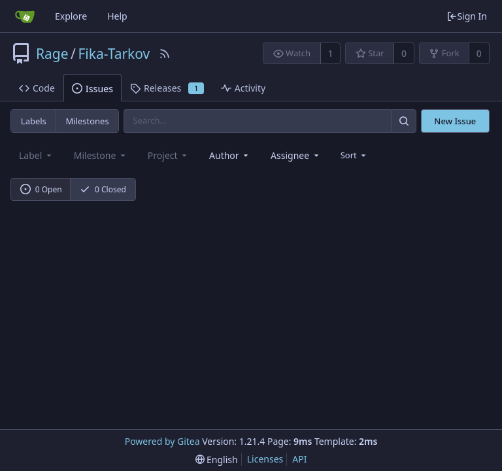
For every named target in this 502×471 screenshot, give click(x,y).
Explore (71, 16)
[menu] (354, 155)
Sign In (466, 16)
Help (117, 16)
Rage (52, 53)
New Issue (455, 121)
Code (37, 88)
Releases (167, 88)
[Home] (25, 16)
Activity (243, 88)
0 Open (41, 189)
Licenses (265, 459)
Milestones (87, 121)
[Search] (403, 120)
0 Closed (103, 189)
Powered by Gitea (162, 441)
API (299, 459)
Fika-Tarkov (114, 53)
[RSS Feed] (165, 54)
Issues (92, 88)
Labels (33, 121)
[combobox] (230, 155)
